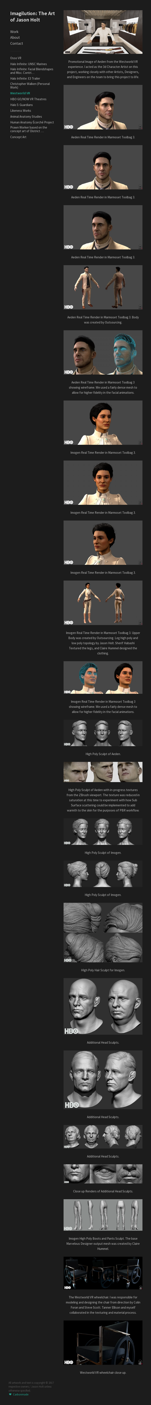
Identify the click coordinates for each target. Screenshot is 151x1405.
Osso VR (15, 58)
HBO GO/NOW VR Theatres (28, 99)
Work (14, 31)
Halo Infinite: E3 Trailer (25, 78)
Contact (16, 43)
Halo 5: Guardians (21, 105)
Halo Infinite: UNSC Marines (28, 64)
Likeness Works (20, 110)
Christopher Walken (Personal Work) (30, 85)
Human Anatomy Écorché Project (32, 122)
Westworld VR (20, 93)
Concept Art (18, 137)
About (15, 37)
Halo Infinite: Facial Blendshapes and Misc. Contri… (31, 70)
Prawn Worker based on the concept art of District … (28, 129)
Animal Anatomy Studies (26, 116)
